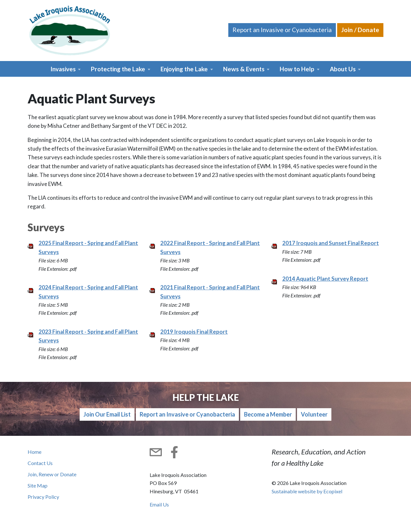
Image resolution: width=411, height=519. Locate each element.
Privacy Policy (43, 497)
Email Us (159, 504)
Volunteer (314, 414)
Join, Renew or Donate (52, 474)
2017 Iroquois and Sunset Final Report (330, 243)
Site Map (38, 485)
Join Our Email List (107, 414)
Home (34, 452)
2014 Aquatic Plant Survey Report (325, 278)
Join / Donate (360, 29)
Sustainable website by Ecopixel (307, 491)
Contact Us (40, 463)
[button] (65, 69)
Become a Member (268, 414)
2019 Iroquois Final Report (194, 331)
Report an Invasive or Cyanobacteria (282, 29)
